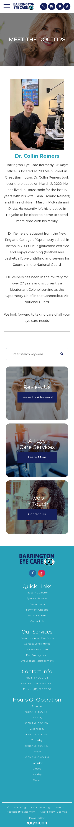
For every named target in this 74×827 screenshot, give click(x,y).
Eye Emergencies (37, 655)
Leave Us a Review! (37, 397)
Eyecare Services (37, 598)
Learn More (37, 457)
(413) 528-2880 (42, 689)
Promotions (37, 604)
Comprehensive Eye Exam (37, 638)
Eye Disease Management (37, 660)
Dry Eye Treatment (37, 649)
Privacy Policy (46, 811)
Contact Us (37, 514)
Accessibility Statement (21, 811)
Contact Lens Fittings (37, 643)
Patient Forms (37, 615)
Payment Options (37, 609)
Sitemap (62, 811)
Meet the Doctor (37, 592)
